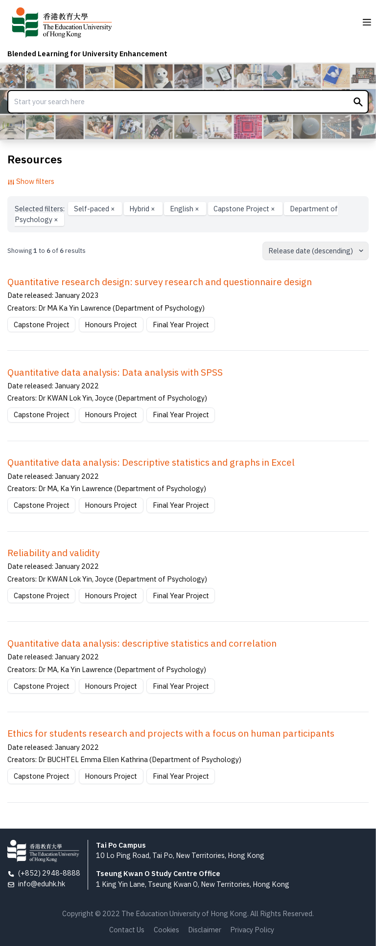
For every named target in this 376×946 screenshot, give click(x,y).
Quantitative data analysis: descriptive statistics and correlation (142, 643)
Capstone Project (245, 208)
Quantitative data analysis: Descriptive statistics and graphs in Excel (151, 462)
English (185, 208)
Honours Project (111, 324)
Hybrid (143, 208)
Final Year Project (181, 324)
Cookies (166, 929)
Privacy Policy (252, 929)
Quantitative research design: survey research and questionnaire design (159, 282)
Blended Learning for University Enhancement (87, 53)
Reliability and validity (53, 553)
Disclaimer (204, 929)
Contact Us (126, 929)
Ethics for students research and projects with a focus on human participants (170, 733)
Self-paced (95, 208)
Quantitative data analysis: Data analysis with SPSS (115, 372)
